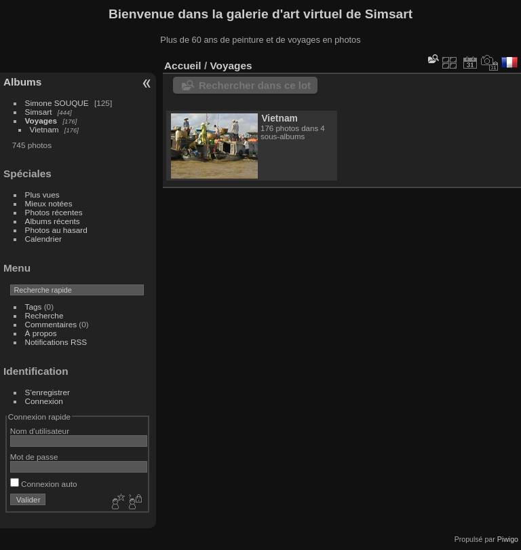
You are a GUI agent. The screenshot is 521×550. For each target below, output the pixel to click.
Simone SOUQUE (57, 102)
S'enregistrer (47, 392)
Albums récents (52, 221)
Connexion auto (43, 483)
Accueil (182, 65)
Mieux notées (49, 203)
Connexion (44, 401)
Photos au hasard (56, 229)
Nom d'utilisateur (39, 430)
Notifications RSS (56, 341)
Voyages (41, 120)
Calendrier (43, 238)
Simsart (38, 111)
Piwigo (507, 539)
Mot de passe (34, 456)
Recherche (44, 315)
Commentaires (51, 324)
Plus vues (42, 194)
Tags (33, 306)
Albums (22, 82)
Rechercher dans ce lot (255, 85)
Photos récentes (54, 212)
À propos (41, 333)
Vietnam (44, 129)
